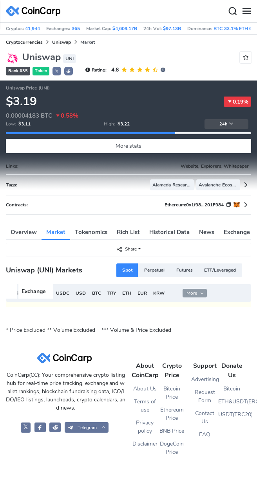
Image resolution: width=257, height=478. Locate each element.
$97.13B (172, 28)
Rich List (128, 232)
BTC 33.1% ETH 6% (235, 28)
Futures (184, 270)
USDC (62, 293)
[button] (68, 71)
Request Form (205, 396)
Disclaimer (144, 444)
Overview (24, 232)
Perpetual (154, 270)
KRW (159, 293)
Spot (127, 270)
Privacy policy (145, 427)
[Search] (232, 11)
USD (81, 293)
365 (76, 28)
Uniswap (61, 42)
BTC (96, 293)
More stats (129, 146)
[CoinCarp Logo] (35, 11)
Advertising (204, 379)
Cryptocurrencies (24, 42)
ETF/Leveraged (220, 270)
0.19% (237, 101)
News (206, 232)
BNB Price (171, 431)
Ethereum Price (172, 414)
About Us (145, 388)
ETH (126, 293)
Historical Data (169, 232)
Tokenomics (91, 232)
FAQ (204, 434)
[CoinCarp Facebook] (40, 427)
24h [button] (226, 124)
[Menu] (246, 11)
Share (126, 249)
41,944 (32, 28)
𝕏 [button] (57, 71)
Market (55, 232)
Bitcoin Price (171, 393)
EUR (142, 293)
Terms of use (145, 406)
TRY (111, 293)
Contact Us (204, 417)
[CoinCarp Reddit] (55, 427)
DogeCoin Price (172, 448)
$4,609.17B (124, 28)
